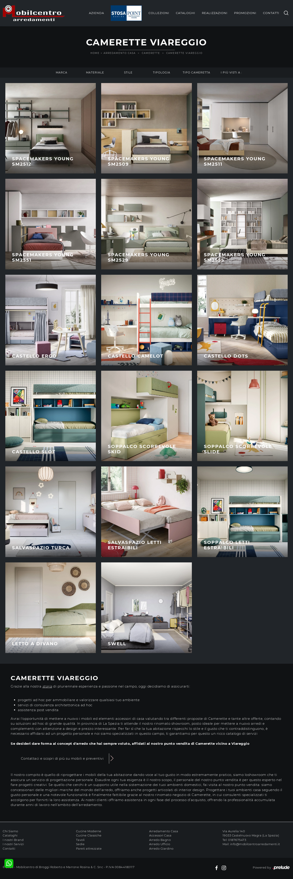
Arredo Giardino (161, 848)
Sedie (80, 844)
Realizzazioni (214, 13)
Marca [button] (61, 72)
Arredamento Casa (120, 53)
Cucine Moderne (88, 831)
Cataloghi (185, 13)
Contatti (271, 13)
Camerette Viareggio (184, 53)
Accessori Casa (160, 835)
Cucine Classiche (89, 835)
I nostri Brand (13, 840)
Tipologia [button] (161, 72)
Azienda (96, 13)
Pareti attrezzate (89, 848)
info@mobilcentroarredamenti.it (255, 844)
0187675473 (237, 840)
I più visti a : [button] (231, 72)
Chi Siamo (10, 831)
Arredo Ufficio (159, 844)
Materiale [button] (95, 72)
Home (95, 53)
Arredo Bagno (160, 840)
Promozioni (245, 13)
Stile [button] (128, 72)
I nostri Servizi (13, 844)
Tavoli (80, 840)
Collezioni (159, 13)
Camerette (151, 53)
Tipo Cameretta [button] (196, 72)
